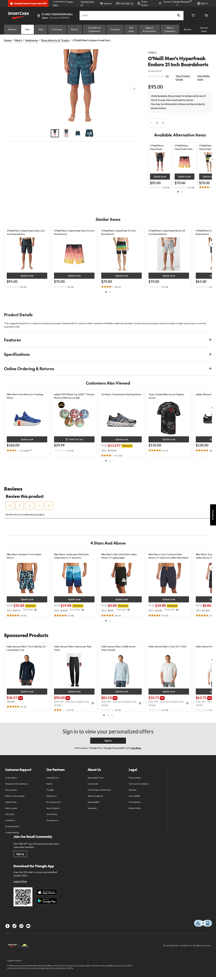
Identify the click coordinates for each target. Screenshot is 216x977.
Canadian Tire (52, 777)
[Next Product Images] (134, 89)
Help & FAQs (11, 802)
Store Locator (11, 808)
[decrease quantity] (151, 123)
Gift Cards (9, 814)
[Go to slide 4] (89, 133)
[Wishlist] (193, 16)
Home (8, 40)
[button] (179, 16)
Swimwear (31, 40)
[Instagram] (21, 926)
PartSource (51, 796)
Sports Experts (53, 808)
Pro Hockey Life (53, 802)
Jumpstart (92, 808)
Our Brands (93, 784)
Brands (187, 29)
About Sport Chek (95, 777)
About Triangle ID (95, 796)
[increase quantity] (163, 123)
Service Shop (204, 29)
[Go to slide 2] (66, 133)
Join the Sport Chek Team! (99, 790)
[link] (159, 76)
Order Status (11, 777)
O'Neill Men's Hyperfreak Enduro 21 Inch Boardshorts (178, 61)
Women (12, 29)
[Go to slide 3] (78, 133)
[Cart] (206, 16)
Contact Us (10, 820)
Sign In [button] (202, 3)
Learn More (20, 881)
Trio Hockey (51, 814)
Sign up (20, 854)
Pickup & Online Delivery (16, 784)
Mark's (49, 784)
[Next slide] (212, 159)
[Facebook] (7, 926)
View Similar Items (203, 77)
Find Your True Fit (87, 3)
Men (27, 29)
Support (106, 3)
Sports (74, 29)
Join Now (135, 747)
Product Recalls (12, 826)
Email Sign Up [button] (124, 3)
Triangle (50, 790)
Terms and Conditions (139, 784)
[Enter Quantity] (157, 123)
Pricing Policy (135, 802)
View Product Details (183, 77)
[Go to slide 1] (55, 133)
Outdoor (115, 29)
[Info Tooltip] (35, 610)
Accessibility (134, 796)
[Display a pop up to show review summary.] (30, 450)
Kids (41, 29)
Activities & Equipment (94, 29)
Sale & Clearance (170, 29)
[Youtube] (28, 926)
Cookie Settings (12, 832)
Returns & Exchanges (15, 796)
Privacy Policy (135, 777)
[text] (160, 187)
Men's (18, 40)
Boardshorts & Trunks (55, 40)
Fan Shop (131, 29)
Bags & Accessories (149, 29)
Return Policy (135, 808)
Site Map (132, 790)
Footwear (57, 29)
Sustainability (94, 802)
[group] (127, 445)
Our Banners (52, 820)
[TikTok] (14, 926)
